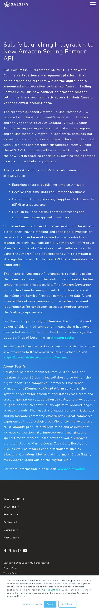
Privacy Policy (10, 568)
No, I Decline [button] (67, 604)
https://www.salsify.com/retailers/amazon (35, 357)
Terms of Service (11, 573)
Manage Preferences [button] (32, 604)
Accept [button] (50, 604)
